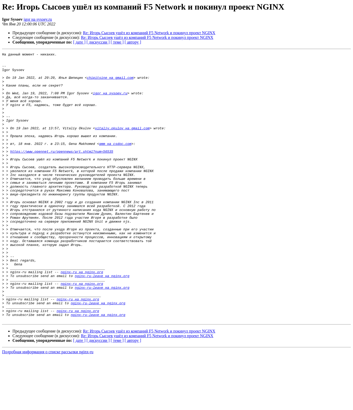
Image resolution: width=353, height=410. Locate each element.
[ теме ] (117, 42)
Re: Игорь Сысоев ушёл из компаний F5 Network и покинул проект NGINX (149, 33)
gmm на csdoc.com (115, 162)
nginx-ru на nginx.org (82, 316)
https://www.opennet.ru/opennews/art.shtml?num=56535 (61, 171)
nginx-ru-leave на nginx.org (102, 321)
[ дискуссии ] (98, 42)
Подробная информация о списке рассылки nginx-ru (47, 405)
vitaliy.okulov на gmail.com (122, 143)
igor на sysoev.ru (38, 19)
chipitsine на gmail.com (110, 83)
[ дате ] (79, 42)
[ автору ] (133, 42)
